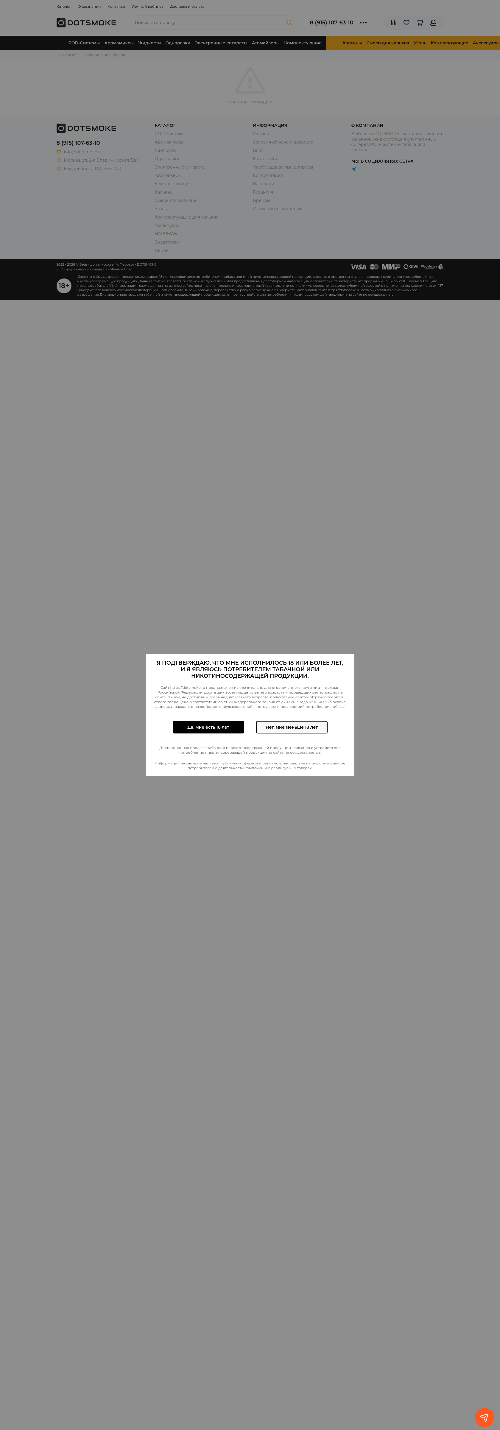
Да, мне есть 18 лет (208, 727)
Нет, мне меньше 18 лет (292, 727)
